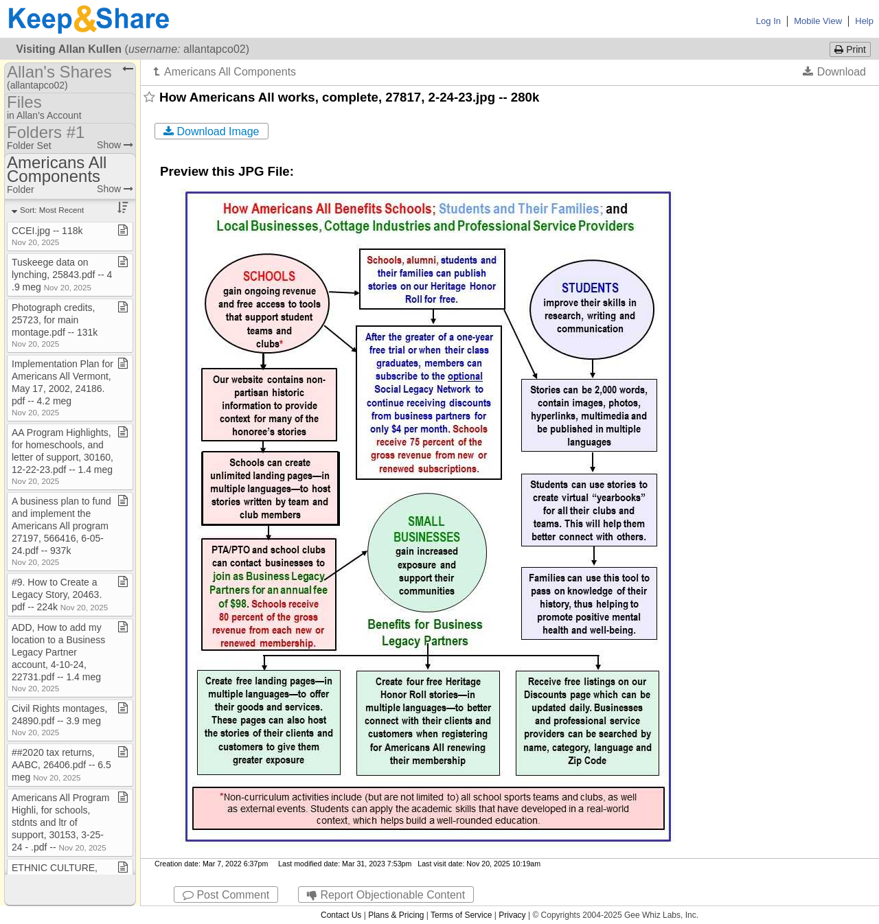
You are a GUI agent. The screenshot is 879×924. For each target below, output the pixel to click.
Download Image (211, 131)
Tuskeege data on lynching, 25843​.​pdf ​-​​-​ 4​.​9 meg (62, 274)
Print (850, 49)
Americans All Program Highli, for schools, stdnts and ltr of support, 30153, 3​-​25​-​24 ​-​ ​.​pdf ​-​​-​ (60, 822)
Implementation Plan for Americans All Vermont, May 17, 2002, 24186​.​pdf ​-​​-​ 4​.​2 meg (62, 387)
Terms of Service (461, 915)
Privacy (512, 915)
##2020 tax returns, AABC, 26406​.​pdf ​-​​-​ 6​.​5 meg (61, 765)
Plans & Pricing (396, 915)
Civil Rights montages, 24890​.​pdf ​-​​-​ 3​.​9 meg (59, 720)
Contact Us (341, 915)
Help (864, 21)
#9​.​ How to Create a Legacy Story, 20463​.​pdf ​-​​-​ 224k (60, 594)
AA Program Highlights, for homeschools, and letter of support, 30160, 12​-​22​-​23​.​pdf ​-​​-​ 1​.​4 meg (62, 456)
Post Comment (226, 895)
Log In (768, 21)
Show (115, 144)
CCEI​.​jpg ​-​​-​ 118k (47, 235)
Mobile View (818, 21)
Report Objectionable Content (386, 895)
